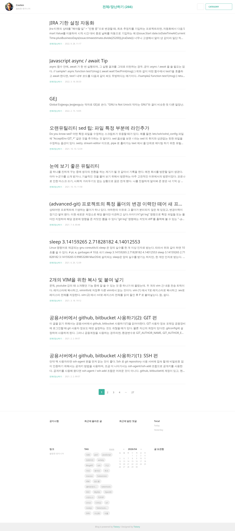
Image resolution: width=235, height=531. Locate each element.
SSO (88, 492)
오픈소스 (90, 497)
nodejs (89, 508)
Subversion (102, 476)
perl (96, 454)
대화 (88, 454)
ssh (98, 465)
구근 (107, 465)
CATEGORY (219, 6)
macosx (89, 476)
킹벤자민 (90, 460)
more (111, 449)
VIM (88, 481)
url (107, 502)
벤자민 (97, 470)
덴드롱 (97, 481)
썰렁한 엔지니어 (56, 453)
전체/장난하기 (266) (117, 6)
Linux (88, 502)
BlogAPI (89, 465)
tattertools (106, 486)
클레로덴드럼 (91, 486)
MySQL (97, 492)
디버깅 (98, 502)
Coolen (21, 5)
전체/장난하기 (55, 43)
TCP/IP (101, 497)
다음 (142, 392)
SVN (88, 513)
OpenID (108, 492)
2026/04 (132, 449)
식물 (106, 513)
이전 (93, 392)
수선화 (97, 513)
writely (101, 460)
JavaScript (106, 454)
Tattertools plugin (102, 508)
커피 (88, 470)
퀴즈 (106, 470)
